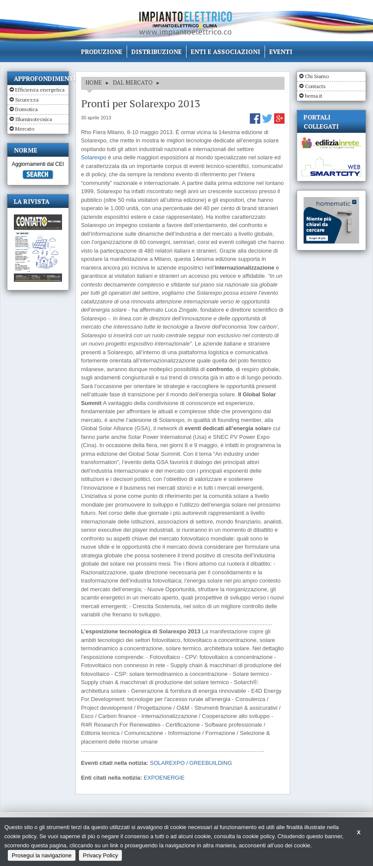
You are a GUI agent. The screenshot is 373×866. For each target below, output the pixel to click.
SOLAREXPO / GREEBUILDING (191, 763)
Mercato (24, 128)
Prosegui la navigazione (42, 855)
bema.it (313, 95)
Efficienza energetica (40, 89)
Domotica (26, 109)
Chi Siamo (317, 76)
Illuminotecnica (33, 119)
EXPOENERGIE (164, 777)
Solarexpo (94, 157)
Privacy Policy (100, 855)
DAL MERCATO (133, 82)
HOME (93, 82)
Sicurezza (27, 99)
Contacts (315, 86)
